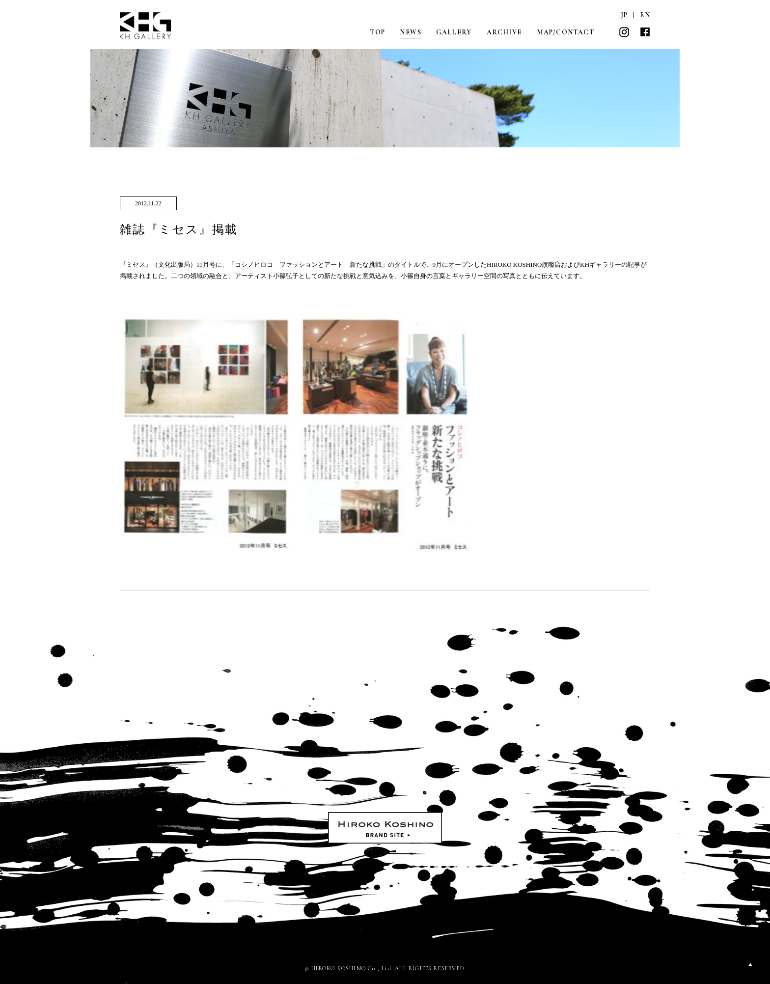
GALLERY (454, 32)
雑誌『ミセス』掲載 (179, 229)
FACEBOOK (644, 32)
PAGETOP (750, 964)
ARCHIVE (504, 32)
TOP (377, 32)
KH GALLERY (146, 25)
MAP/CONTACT (565, 32)
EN (645, 15)
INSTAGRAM (624, 32)
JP (624, 15)
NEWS (410, 32)
